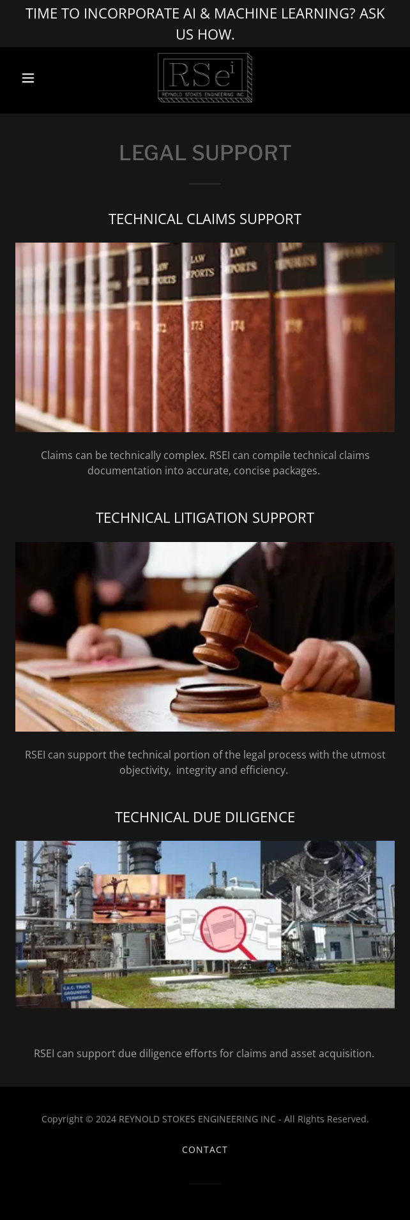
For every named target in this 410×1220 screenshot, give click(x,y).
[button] (43, 78)
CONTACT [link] (205, 1149)
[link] (205, 77)
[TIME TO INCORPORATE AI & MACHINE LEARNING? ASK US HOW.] (205, 24)
